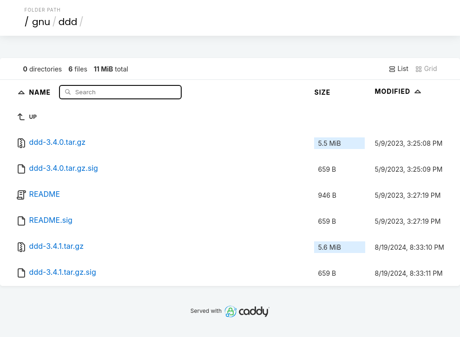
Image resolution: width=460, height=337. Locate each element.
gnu (41, 21)
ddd (68, 21)
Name (41, 92)
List (398, 69)
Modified (399, 91)
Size (322, 92)
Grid (426, 69)
